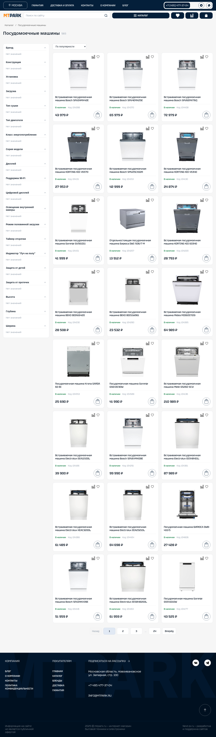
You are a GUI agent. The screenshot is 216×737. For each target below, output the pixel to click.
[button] (66, 15)
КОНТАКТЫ (87, 5)
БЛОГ (125, 5)
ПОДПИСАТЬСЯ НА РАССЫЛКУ (109, 661)
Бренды (57, 680)
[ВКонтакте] (207, 663)
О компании (12, 675)
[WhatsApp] (209, 5)
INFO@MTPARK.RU (99, 695)
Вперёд (169, 631)
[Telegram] (195, 663)
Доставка (58, 685)
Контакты (11, 680)
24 (154, 631)
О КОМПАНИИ (107, 5)
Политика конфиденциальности (19, 687)
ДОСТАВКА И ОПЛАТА (62, 5)
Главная (57, 671)
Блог (8, 671)
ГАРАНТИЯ (37, 5)
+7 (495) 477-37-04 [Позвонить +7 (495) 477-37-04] (177, 5)
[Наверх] (205, 710)
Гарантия (58, 690)
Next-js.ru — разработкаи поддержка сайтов (197, 728)
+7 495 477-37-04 (100, 685)
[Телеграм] (201, 5)
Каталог (9, 25)
